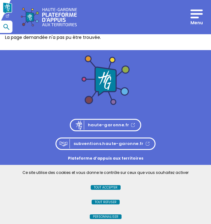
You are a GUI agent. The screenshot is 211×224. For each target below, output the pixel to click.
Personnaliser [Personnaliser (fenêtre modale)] (105, 216)
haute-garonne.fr (107, 125)
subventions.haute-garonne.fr (102, 143)
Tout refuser (106, 202)
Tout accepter (105, 187)
